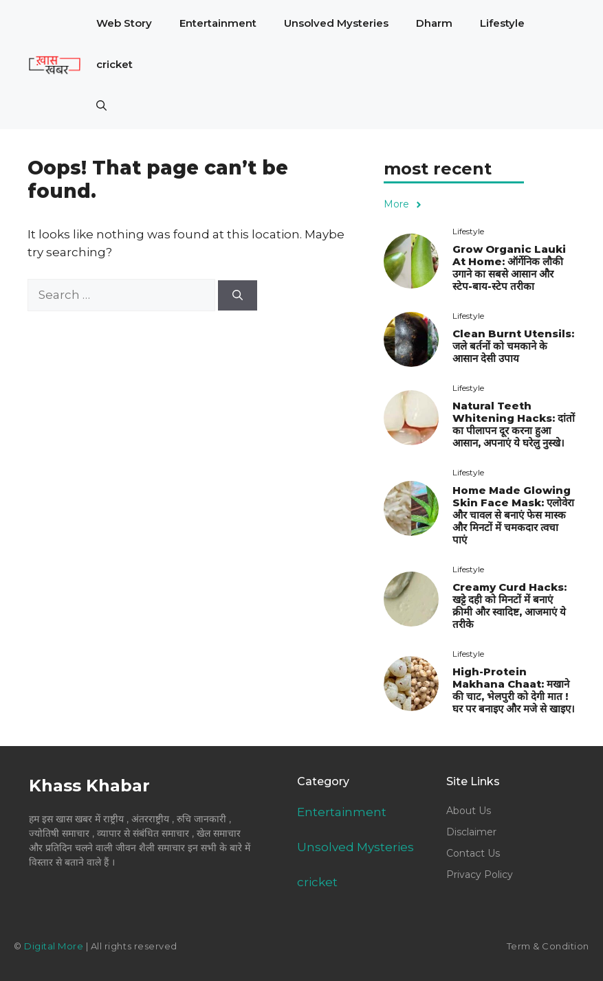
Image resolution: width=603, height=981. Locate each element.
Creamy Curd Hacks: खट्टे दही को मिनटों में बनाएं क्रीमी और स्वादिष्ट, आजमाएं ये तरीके (509, 605)
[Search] (237, 295)
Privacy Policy (479, 874)
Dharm (434, 23)
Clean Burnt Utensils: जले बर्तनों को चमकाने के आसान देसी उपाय (513, 346)
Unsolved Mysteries (336, 23)
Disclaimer (471, 832)
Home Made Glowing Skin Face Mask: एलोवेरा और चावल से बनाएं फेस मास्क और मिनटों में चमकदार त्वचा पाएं (513, 515)
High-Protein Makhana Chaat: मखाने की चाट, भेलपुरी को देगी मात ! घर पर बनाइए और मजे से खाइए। (513, 690)
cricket (114, 64)
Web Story (124, 23)
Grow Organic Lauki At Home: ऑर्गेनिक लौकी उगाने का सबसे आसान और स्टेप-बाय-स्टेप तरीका (509, 268)
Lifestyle (502, 23)
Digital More (53, 945)
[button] (101, 105)
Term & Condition (548, 945)
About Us (468, 810)
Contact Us (473, 853)
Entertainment (217, 23)
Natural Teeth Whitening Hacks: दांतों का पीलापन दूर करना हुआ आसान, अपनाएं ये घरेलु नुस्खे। (513, 424)
